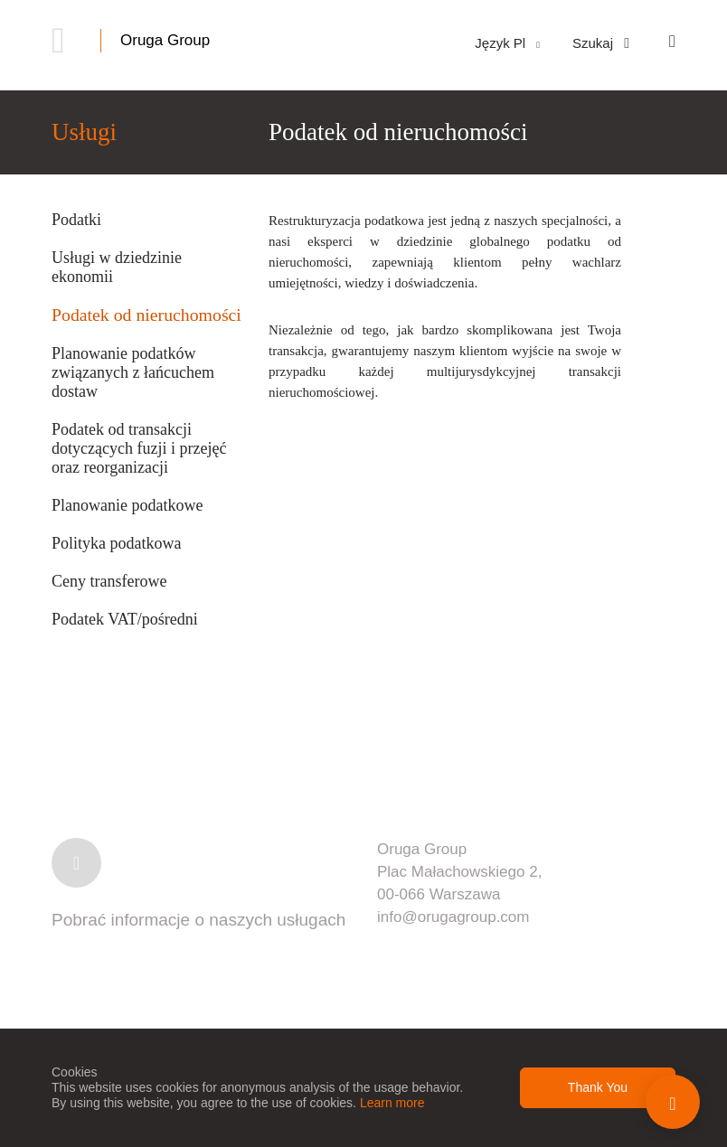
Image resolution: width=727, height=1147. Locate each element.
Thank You (598, 1087)
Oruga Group (165, 40)
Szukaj (600, 43)
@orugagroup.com (465, 917)
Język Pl (507, 43)
